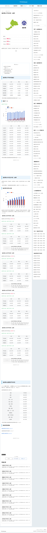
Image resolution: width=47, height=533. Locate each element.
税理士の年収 (36, 45)
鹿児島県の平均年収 (37, 274)
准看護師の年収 (36, 77)
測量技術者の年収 (37, 34)
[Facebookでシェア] (16, 459)
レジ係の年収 (36, 137)
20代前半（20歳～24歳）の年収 (39, 233)
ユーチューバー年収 (37, 158)
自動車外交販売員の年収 (38, 139)
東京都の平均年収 (37, 262)
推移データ (6, 67)
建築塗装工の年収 (37, 227)
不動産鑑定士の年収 (37, 50)
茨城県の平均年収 (37, 260)
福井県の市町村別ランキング (7, 433)
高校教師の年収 (36, 108)
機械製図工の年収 (37, 197)
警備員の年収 (36, 155)
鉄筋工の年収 (36, 216)
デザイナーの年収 (37, 59)
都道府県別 (3, 454)
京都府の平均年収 (37, 265)
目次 (15, 64)
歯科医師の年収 (36, 67)
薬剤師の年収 (36, 72)
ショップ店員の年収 (37, 135)
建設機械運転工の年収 (37, 204)
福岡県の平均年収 (37, 272)
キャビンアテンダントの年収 (39, 187)
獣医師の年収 (36, 70)
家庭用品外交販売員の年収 (38, 142)
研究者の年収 (36, 36)
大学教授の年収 (36, 110)
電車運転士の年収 (37, 164)
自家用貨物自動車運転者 (38, 173)
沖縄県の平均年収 (37, 276)
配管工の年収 (36, 223)
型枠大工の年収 (36, 211)
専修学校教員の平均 (37, 117)
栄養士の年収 (36, 90)
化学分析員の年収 (37, 41)
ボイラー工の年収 (37, 200)
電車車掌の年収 (36, 166)
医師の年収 (35, 65)
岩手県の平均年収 (37, 258)
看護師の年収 (36, 74)
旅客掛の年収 (36, 168)
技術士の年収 (36, 38)
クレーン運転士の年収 (37, 202)
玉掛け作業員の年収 (37, 207)
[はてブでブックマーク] (23, 459)
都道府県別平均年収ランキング (7, 428)
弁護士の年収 (36, 43)
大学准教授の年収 (37, 113)
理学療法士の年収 (37, 86)
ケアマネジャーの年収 (37, 95)
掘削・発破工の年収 (37, 209)
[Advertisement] (16, 57)
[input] (39, 26)
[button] (45, 25)
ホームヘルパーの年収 (37, 97)
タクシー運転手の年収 (37, 175)
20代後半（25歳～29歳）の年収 (39, 236)
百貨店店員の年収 (37, 132)
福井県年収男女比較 (8, 70)
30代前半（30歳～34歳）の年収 (39, 238)
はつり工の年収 (36, 218)
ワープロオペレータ (37, 122)
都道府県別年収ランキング (38, 15)
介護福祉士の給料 (37, 100)
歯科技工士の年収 (37, 88)
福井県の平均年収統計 (7, 66)
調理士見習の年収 (37, 151)
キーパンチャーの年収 (37, 124)
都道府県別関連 (7, 73)
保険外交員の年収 (37, 144)
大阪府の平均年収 (37, 267)
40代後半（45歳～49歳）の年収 (39, 245)
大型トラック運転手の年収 (38, 180)
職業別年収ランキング (37, 17)
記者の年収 (35, 52)
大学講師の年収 (36, 115)
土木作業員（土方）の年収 (38, 193)
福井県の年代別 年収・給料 (8, 69)
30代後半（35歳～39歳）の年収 (39, 240)
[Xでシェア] (8, 459)
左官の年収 (35, 220)
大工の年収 (35, 225)
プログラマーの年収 (37, 57)
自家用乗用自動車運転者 (38, 171)
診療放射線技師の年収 (37, 81)
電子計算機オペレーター (38, 126)
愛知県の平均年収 (37, 269)
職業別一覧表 (36, 22)
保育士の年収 (36, 93)
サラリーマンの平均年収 (38, 13)
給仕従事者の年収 (37, 153)
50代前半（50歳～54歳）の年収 (39, 247)
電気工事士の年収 (37, 195)
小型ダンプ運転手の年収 (38, 182)
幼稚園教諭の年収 (37, 106)
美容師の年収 (36, 146)
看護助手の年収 (36, 79)
